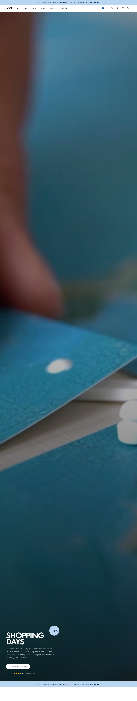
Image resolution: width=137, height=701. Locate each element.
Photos (26, 8)
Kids (34, 8)
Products (53, 8)
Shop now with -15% (18, 666)
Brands (43, 8)
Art (18, 8)
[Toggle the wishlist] (123, 8)
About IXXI (64, 8)
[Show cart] (128, 8)
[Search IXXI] (112, 8)
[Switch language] (105, 8)
